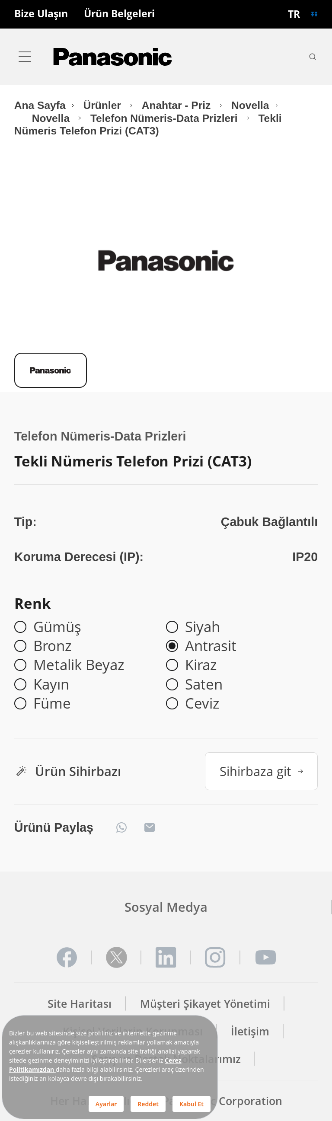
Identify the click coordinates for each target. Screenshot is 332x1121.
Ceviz (202, 703)
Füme (52, 703)
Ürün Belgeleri (119, 14)
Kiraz (201, 665)
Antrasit (210, 646)
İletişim (250, 1031)
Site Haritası (80, 1003)
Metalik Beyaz (78, 665)
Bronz (52, 646)
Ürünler (103, 105)
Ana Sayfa (40, 105)
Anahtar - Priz (178, 105)
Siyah (202, 627)
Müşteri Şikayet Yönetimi (205, 1003)
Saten (204, 684)
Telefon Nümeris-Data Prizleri (165, 118)
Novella (250, 105)
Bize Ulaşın (41, 14)
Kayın (51, 684)
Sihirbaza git (261, 771)
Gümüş (57, 627)
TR (294, 14)
